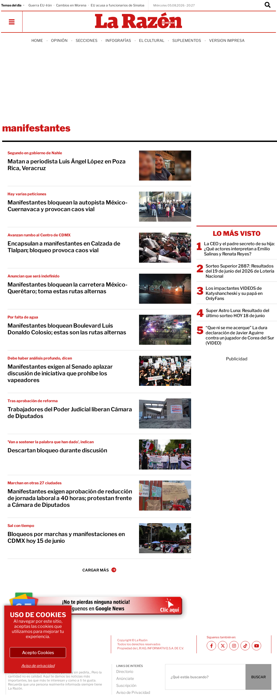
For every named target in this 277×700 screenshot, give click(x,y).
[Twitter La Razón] (222, 645)
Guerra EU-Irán (40, 5)
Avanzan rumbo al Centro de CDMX (39, 235)
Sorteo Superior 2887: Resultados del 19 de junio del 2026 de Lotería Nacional (240, 271)
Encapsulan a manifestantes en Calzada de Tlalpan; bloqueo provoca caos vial (64, 247)
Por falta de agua (23, 317)
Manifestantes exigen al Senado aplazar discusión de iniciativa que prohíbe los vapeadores (60, 373)
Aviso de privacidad (37, 665)
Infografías (118, 40)
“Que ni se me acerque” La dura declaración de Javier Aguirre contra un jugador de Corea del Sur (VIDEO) (240, 335)
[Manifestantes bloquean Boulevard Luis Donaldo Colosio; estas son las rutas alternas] (165, 330)
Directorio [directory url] (124, 671)
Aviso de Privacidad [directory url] (133, 692)
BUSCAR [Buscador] (258, 677)
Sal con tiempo (21, 525)
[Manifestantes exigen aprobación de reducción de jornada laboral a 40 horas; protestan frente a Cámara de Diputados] (165, 496)
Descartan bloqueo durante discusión (57, 450)
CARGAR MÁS (99, 569)
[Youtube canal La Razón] (256, 645)
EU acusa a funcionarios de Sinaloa (117, 5)
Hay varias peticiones (27, 194)
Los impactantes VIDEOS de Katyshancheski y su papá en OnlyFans (234, 293)
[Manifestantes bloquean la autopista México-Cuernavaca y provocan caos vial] (165, 207)
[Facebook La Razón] (211, 645)
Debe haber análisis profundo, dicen (40, 358)
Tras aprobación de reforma (33, 400)
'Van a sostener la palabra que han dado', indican (51, 441)
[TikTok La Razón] (245, 645)
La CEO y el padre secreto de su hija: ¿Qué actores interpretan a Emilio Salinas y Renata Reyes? (239, 248)
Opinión (59, 40)
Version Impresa (227, 40)
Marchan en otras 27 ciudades (34, 483)
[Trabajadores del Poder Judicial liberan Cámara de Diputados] (165, 413)
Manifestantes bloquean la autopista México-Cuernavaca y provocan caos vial (67, 205)
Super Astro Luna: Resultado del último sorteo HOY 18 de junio (237, 313)
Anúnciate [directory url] (125, 678)
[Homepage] (138, 21)
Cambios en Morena (71, 5)
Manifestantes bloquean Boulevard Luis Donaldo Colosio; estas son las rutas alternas (67, 329)
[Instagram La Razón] (234, 645)
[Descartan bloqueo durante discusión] (165, 454)
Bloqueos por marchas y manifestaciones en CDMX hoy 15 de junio (66, 537)
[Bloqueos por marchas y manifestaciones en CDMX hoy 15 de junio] (165, 538)
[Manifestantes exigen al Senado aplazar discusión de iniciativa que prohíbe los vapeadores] (165, 371)
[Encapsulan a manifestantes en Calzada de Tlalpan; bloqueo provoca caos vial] (165, 248)
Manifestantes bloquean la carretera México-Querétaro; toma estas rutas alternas (67, 288)
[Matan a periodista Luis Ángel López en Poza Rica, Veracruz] (165, 166)
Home (37, 40)
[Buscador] (268, 5)
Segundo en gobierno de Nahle (35, 153)
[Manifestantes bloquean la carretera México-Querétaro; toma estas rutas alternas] (165, 289)
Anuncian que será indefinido (33, 276)
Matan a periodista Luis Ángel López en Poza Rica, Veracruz (67, 164)
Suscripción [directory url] (126, 685)
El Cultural (151, 40)
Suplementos (186, 40)
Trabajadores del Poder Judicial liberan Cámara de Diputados (70, 412)
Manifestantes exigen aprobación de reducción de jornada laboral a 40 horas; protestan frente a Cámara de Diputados (70, 498)
